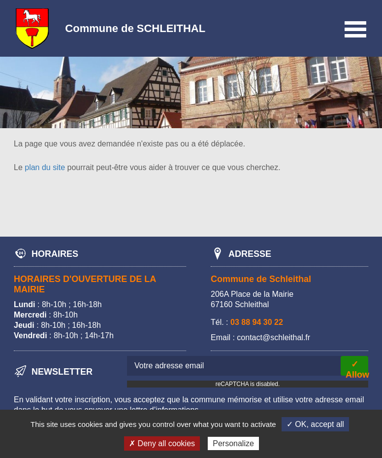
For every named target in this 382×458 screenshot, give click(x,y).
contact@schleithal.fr (273, 337)
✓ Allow (357, 367)
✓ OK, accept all (315, 424)
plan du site (45, 167)
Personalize (233, 443)
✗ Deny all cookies (162, 443)
